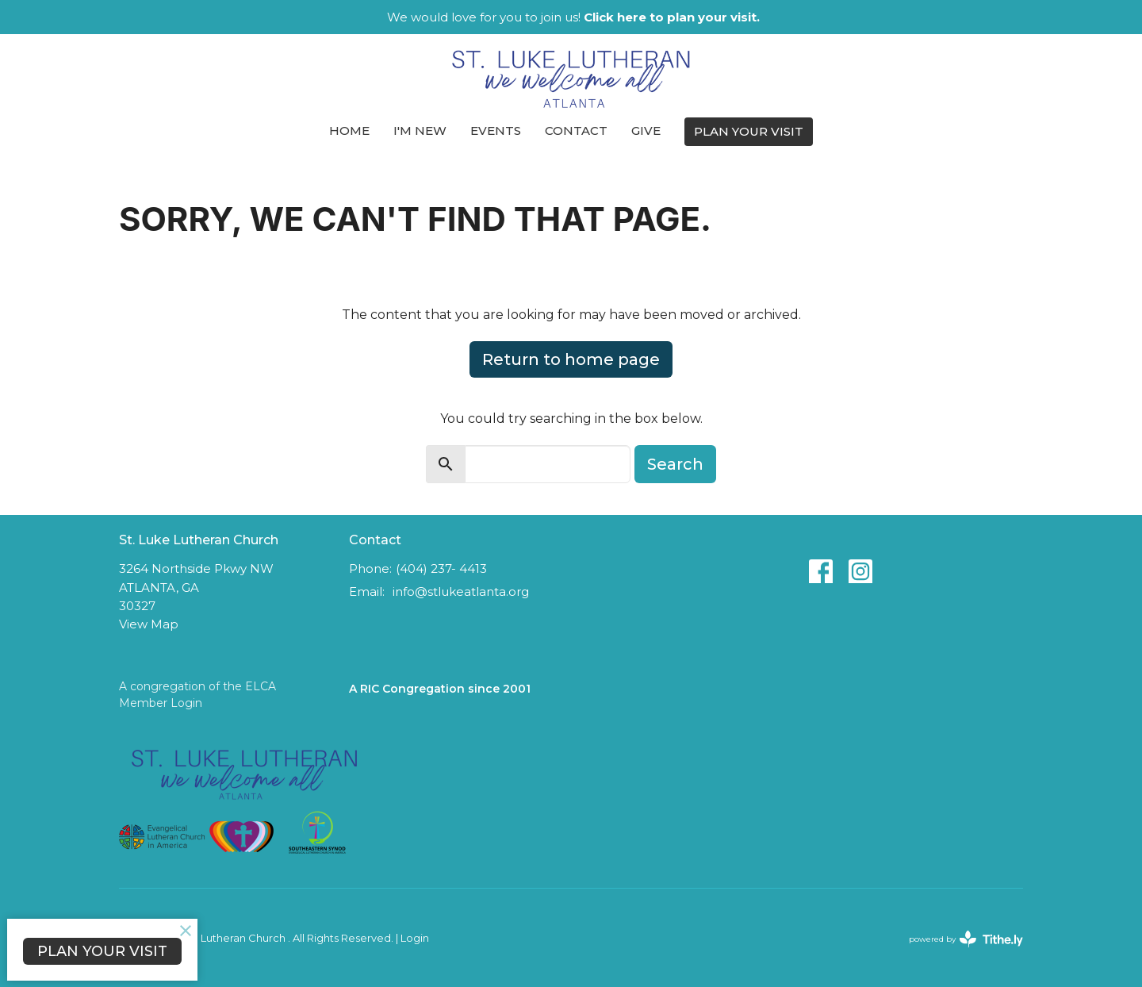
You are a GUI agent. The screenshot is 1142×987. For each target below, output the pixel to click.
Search (675, 464)
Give (646, 130)
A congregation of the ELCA (197, 686)
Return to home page (571, 359)
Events (495, 130)
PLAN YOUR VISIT (748, 131)
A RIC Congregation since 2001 (440, 689)
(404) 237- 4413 (441, 568)
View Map (148, 624)
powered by (966, 939)
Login (414, 938)
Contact (576, 130)
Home (349, 130)
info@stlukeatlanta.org (461, 591)
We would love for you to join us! (573, 17)
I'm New (419, 130)
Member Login (160, 703)
